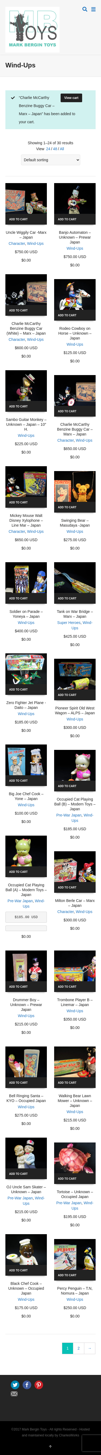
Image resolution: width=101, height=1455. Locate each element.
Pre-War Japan (69, 815)
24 (48, 149)
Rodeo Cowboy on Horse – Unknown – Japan (74, 333)
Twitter (15, 1385)
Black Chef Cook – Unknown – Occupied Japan (26, 1288)
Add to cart (18, 219)
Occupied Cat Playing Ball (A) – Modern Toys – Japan (26, 890)
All (62, 149)
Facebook (27, 1385)
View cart (71, 98)
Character (17, 243)
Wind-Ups (35, 243)
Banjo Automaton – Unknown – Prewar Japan (75, 237)
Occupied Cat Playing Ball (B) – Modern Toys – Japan (74, 804)
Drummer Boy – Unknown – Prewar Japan (26, 1005)
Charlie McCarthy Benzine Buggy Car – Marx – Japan (75, 429)
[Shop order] (50, 160)
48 (55, 149)
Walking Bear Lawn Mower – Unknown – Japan (75, 1101)
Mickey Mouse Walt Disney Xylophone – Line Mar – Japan (26, 520)
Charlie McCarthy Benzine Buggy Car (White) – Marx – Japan (26, 328)
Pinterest (38, 1385)
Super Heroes (69, 622)
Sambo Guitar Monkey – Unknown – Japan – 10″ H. (26, 424)
